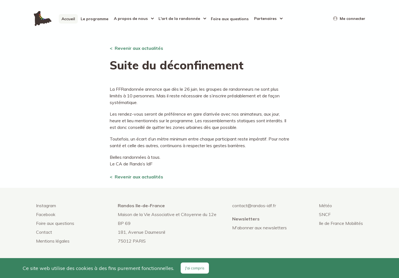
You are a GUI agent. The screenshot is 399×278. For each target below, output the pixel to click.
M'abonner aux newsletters (259, 227)
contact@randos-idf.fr (254, 205)
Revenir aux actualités (139, 48)
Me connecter (352, 18)
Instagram (46, 205)
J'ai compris (194, 268)
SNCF (325, 214)
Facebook (45, 214)
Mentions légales (53, 241)
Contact (44, 232)
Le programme (94, 18)
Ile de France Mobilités (341, 223)
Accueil (68, 18)
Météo (325, 205)
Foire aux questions (230, 18)
